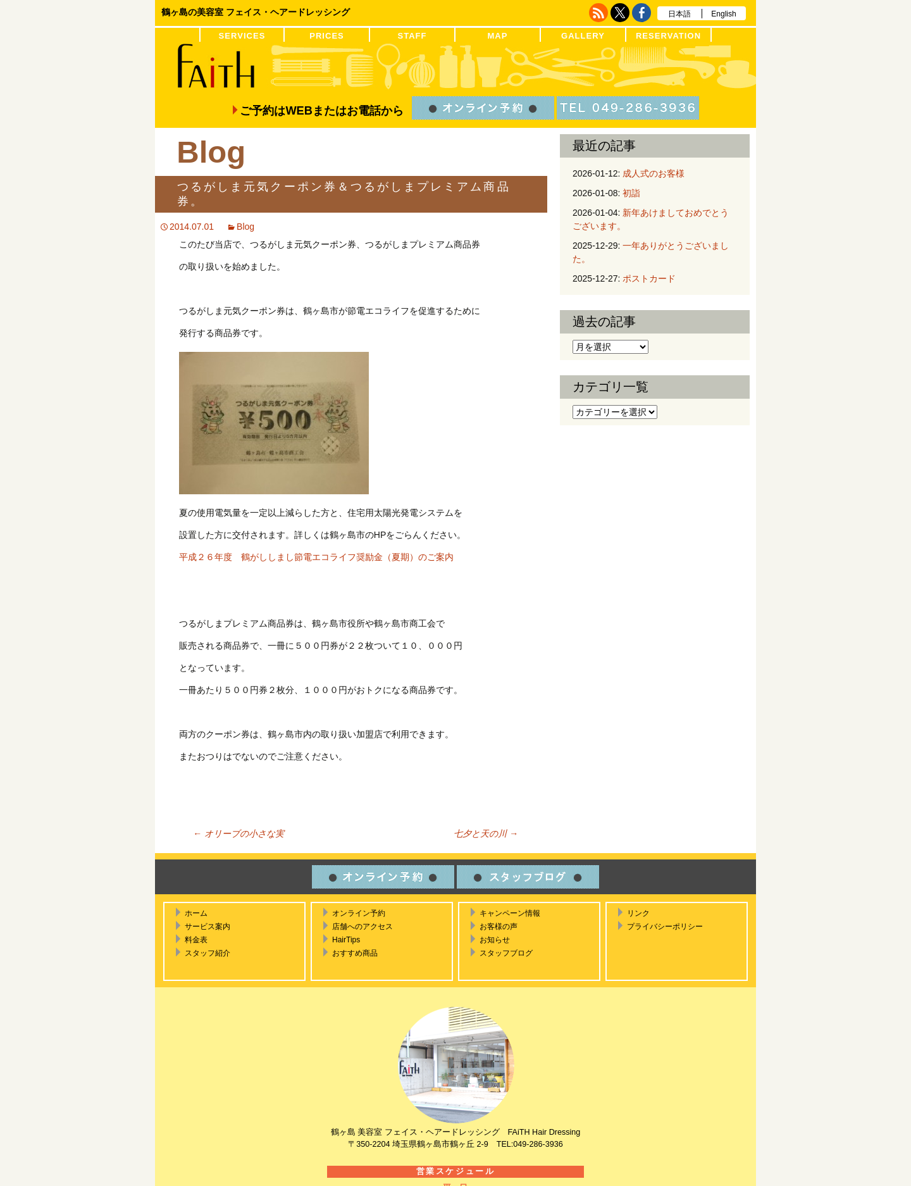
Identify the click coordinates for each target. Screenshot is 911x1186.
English (723, 13)
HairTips (346, 939)
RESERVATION (668, 36)
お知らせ (495, 939)
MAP (497, 36)
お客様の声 (498, 926)
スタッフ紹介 (207, 953)
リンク (638, 913)
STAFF (411, 36)
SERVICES (242, 36)
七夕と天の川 (486, 833)
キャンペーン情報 (510, 913)
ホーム (196, 913)
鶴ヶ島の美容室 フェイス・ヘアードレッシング (255, 12)
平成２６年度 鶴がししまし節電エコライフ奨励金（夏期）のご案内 (316, 557)
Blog (245, 227)
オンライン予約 (358, 913)
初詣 (631, 193)
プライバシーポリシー (665, 926)
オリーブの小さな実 (238, 833)
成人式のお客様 (654, 173)
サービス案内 (207, 926)
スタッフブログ (506, 953)
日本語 (679, 13)
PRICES (326, 36)
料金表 (196, 939)
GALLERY (583, 36)
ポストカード (649, 278)
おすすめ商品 (355, 953)
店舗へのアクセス (362, 926)
